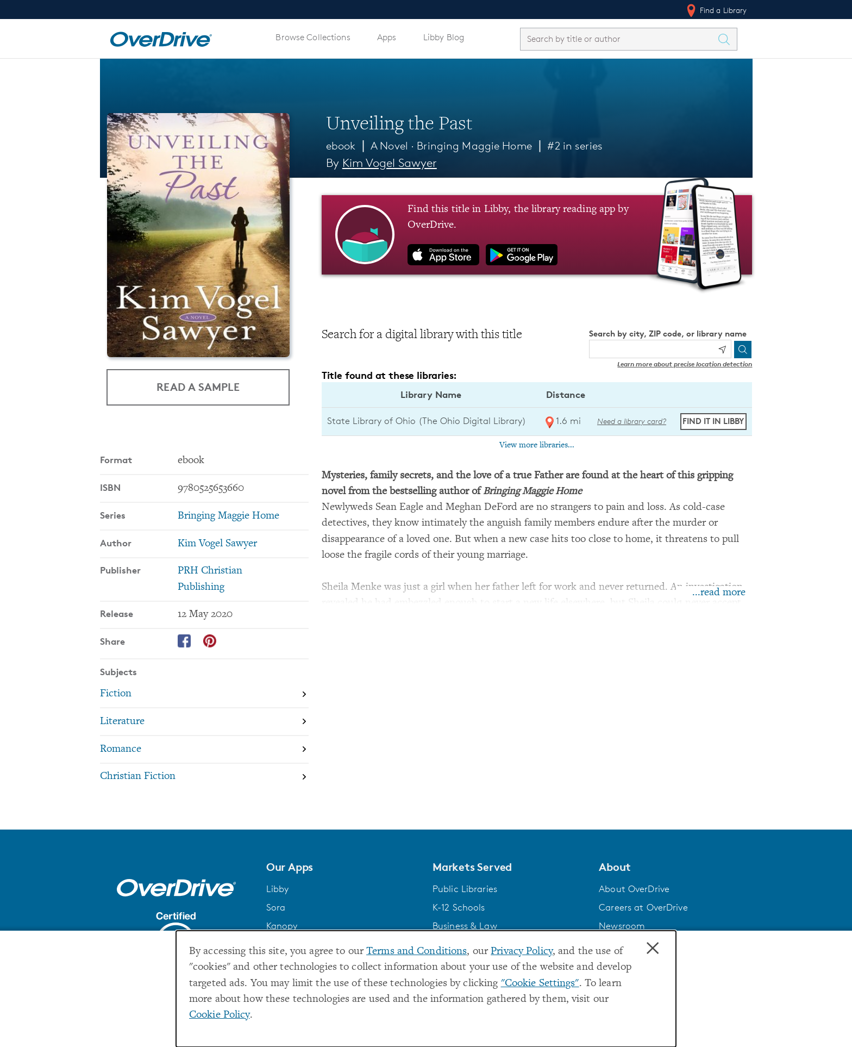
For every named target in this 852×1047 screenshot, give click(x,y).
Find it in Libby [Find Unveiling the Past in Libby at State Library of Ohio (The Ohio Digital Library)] (713, 421)
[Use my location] (722, 349)
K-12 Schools (459, 907)
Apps (387, 37)
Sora (276, 907)
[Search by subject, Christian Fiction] (204, 777)
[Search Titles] (727, 39)
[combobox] (619, 38)
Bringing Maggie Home (474, 145)
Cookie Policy (219, 1015)
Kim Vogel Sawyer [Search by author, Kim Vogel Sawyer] (389, 163)
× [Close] (653, 948)
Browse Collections (312, 37)
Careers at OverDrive (643, 907)
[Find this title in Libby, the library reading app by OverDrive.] (537, 235)
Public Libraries (465, 888)
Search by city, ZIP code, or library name (668, 333)
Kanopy (282, 925)
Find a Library (716, 10)
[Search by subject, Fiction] (204, 694)
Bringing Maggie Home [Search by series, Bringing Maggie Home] (228, 516)
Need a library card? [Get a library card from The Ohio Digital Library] (631, 421)
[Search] (742, 349)
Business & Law (465, 925)
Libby (277, 888)
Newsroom (622, 925)
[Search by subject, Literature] (204, 721)
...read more (719, 593)
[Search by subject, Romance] (204, 749)
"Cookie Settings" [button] (540, 984)
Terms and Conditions (416, 951)
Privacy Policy (522, 951)
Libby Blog (443, 37)
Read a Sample (198, 387)
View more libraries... (536, 445)
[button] (342, 867)
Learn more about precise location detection (684, 364)
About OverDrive (634, 888)
